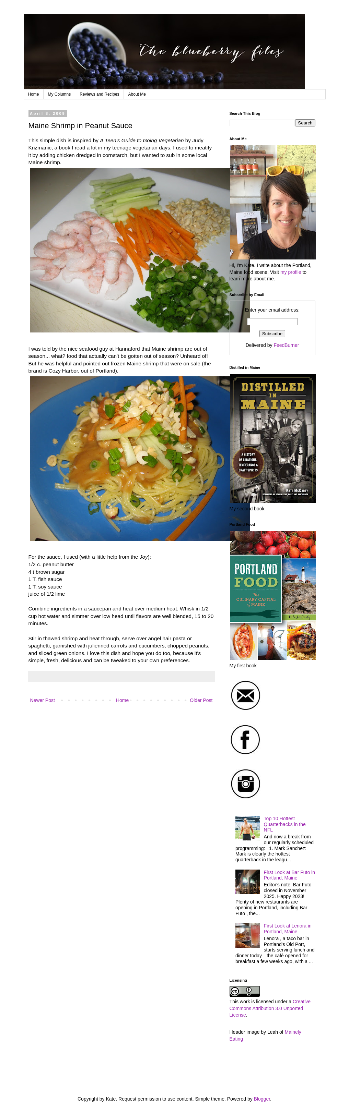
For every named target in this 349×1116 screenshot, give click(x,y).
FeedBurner (286, 345)
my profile (290, 272)
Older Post (201, 700)
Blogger (262, 1099)
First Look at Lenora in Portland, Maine (288, 928)
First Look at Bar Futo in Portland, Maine (289, 875)
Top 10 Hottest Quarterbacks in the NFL (285, 824)
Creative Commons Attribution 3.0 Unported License (270, 1008)
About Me (137, 94)
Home (33, 94)
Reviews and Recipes (99, 94)
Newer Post (42, 700)
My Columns (59, 94)
